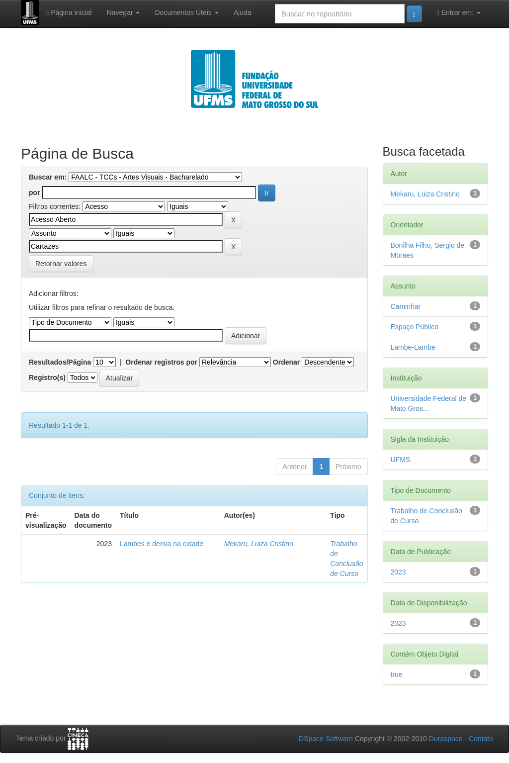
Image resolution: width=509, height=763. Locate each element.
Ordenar (286, 362)
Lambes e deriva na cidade (161, 544)
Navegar (123, 12)
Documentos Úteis (186, 12)
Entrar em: (459, 12)
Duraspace (446, 739)
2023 (398, 572)
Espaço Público (415, 327)
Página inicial (69, 12)
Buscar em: (48, 177)
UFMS (401, 460)
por (34, 192)
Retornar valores (61, 264)
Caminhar (406, 306)
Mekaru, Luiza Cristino (258, 544)
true (397, 674)
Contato (481, 739)
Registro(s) (47, 378)
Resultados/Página (60, 362)
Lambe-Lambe (413, 347)
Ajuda (243, 12)
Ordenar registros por (161, 362)
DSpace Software (326, 739)
